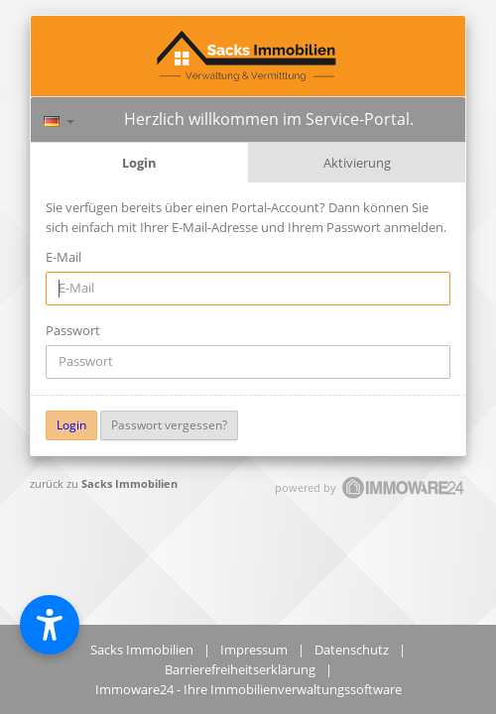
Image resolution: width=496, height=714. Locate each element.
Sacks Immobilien (129, 483)
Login (139, 163)
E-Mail (63, 257)
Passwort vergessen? (169, 424)
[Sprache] (59, 118)
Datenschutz (351, 649)
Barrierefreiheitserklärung (240, 669)
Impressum (254, 649)
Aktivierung (357, 163)
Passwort (73, 330)
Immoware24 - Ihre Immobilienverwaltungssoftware (248, 689)
